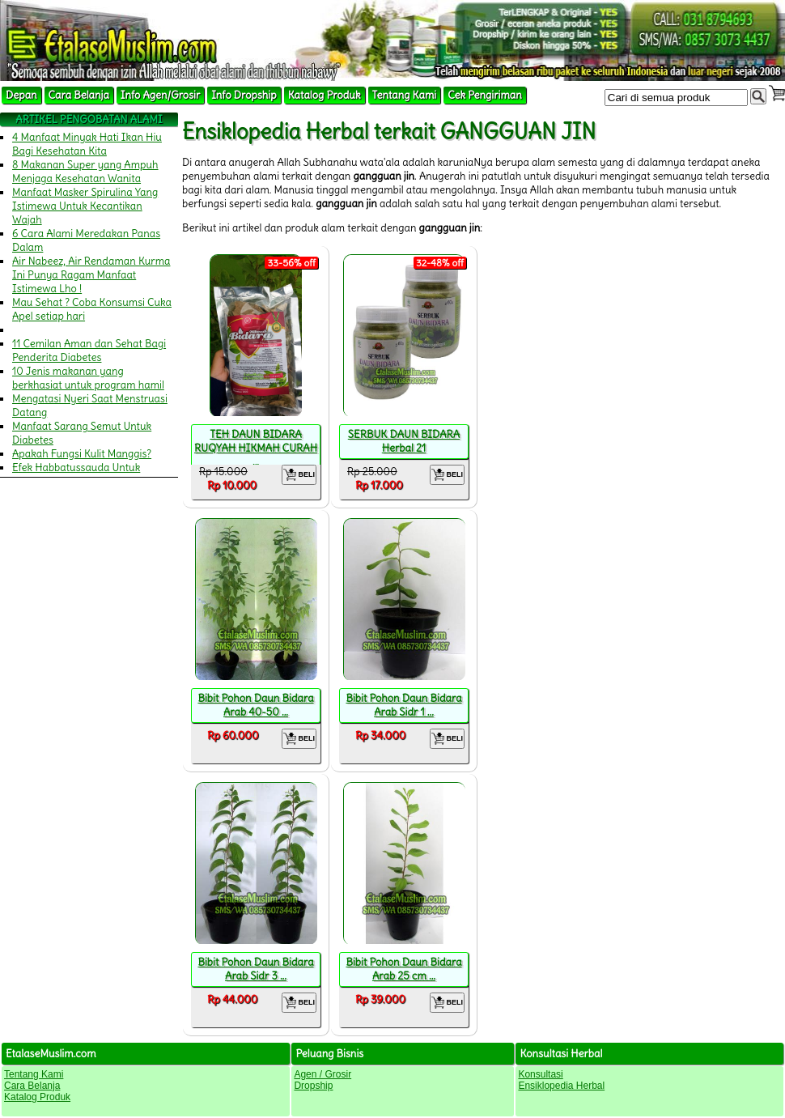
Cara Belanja (79, 95)
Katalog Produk (324, 95)
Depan (21, 95)
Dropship (313, 1085)
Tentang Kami (404, 95)
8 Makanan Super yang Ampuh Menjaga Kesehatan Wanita (85, 171)
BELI (299, 475)
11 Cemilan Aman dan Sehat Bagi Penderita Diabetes (89, 350)
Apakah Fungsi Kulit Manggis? (81, 454)
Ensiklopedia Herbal (561, 1085)
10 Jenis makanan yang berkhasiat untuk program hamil (88, 378)
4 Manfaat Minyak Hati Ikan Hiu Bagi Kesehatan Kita (87, 144)
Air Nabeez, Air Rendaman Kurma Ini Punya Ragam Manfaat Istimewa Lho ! (91, 274)
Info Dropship (243, 95)
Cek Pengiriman (485, 95)
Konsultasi (540, 1074)
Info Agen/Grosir (160, 95)
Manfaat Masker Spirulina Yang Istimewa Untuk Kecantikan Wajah (85, 206)
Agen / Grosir (322, 1074)
